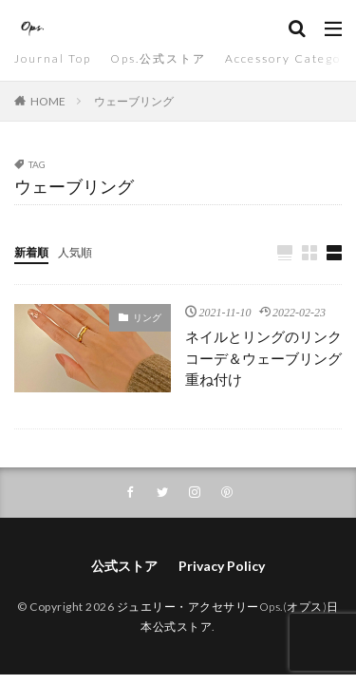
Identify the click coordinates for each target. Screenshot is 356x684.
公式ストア (124, 566)
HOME (48, 101)
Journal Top (52, 58)
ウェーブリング (134, 101)
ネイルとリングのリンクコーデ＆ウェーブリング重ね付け (263, 358)
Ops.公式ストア (158, 58)
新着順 (31, 252)
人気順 (75, 252)
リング (147, 317)
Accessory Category (290, 58)
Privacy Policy (221, 566)
